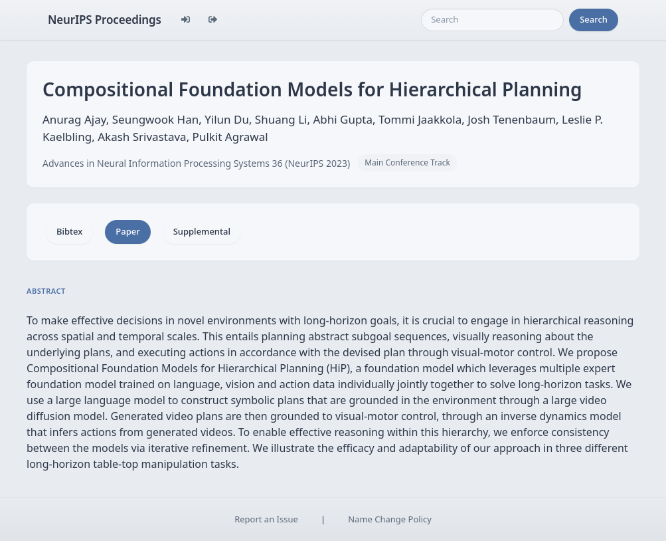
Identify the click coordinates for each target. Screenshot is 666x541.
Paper (127, 231)
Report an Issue (266, 519)
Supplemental (201, 231)
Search (594, 19)
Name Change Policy (390, 519)
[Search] (492, 20)
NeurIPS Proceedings (104, 19)
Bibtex (69, 231)
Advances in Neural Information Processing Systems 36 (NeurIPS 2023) (196, 163)
